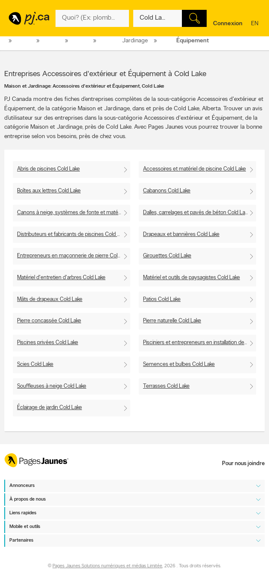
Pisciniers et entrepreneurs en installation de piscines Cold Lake (199, 342)
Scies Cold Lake (35, 364)
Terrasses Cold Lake (166, 386)
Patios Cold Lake (162, 299)
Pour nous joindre (243, 463)
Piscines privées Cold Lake (47, 342)
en (255, 24)
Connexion (228, 24)
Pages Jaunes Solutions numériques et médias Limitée (107, 566)
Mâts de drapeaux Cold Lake (49, 299)
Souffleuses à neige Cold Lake (51, 386)
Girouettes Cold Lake (167, 256)
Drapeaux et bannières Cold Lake (181, 234)
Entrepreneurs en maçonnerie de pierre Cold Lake (73, 256)
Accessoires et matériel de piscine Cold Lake (194, 169)
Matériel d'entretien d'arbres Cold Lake (61, 277)
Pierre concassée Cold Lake (49, 321)
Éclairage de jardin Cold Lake (49, 407)
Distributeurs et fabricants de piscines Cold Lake (72, 234)
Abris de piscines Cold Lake (48, 169)
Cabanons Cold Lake (166, 191)
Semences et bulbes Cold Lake (179, 364)
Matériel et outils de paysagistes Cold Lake (191, 277)
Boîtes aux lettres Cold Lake (49, 191)
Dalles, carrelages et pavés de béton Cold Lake (196, 212)
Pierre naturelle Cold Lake (172, 321)
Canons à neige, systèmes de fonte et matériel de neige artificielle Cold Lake (73, 212)
